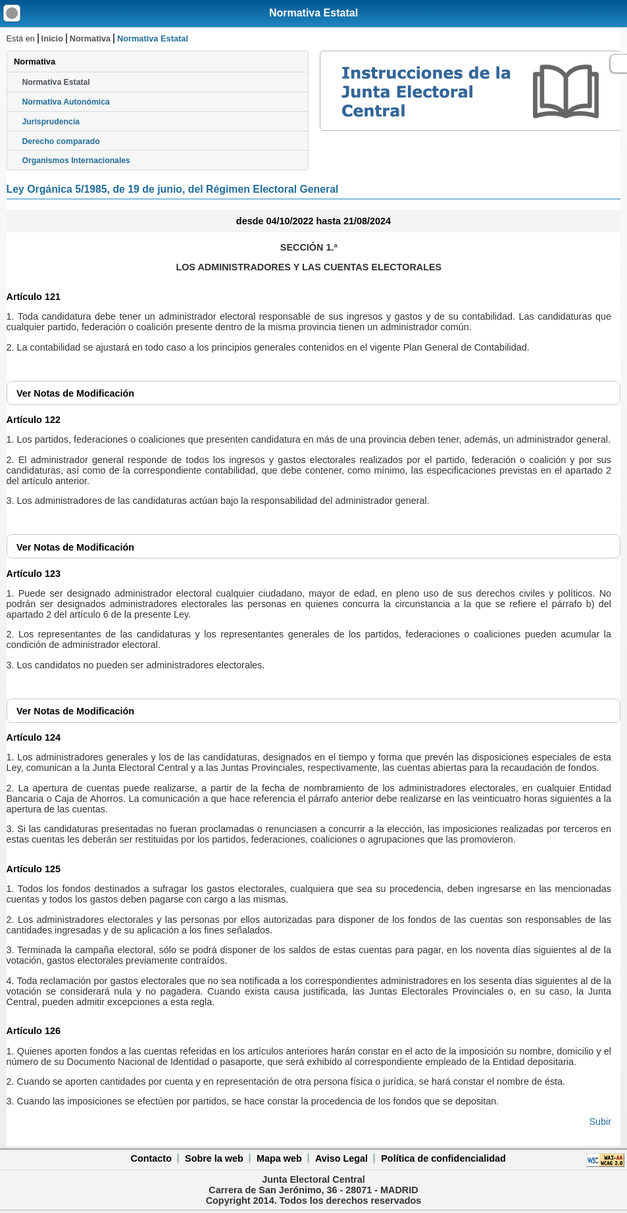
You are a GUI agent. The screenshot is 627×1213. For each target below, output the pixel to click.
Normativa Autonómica (65, 102)
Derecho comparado (60, 141)
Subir (600, 1121)
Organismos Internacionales (76, 160)
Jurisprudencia (51, 121)
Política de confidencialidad (443, 1158)
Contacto (151, 1158)
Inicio (52, 38)
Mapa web (279, 1158)
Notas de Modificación (75, 393)
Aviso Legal (341, 1158)
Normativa (90, 38)
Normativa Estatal (313, 12)
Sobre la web (214, 1158)
